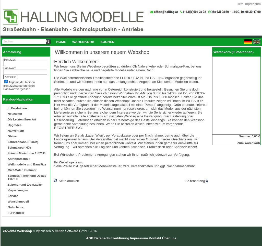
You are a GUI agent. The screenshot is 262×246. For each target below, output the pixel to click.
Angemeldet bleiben (21, 82)
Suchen (107, 42)
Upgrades (14, 125)
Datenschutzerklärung (111, 238)
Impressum (252, 4)
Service (13, 195)
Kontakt (155, 238)
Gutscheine (16, 207)
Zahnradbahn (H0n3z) (23, 141)
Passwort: (9, 68)
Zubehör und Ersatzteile (25, 184)
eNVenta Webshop (17, 231)
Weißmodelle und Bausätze (27, 164)
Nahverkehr (16, 130)
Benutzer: (9, 59)
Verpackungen (18, 190)
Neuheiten (15, 113)
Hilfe (240, 4)
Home (61, 42)
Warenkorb (83, 42)
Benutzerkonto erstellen (19, 85)
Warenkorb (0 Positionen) (233, 52)
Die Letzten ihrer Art (22, 119)
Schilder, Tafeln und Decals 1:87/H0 (27, 177)
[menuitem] (61, 42)
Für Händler (16, 212)
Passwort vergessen (16, 89)
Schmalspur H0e (19, 147)
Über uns (169, 238)
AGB (89, 238)
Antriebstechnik (19, 158)
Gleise (12, 136)
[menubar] (85, 42)
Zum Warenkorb (248, 142)
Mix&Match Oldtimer (22, 170)
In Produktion (17, 108)
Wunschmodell (18, 201)
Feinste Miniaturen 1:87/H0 (26, 153)
